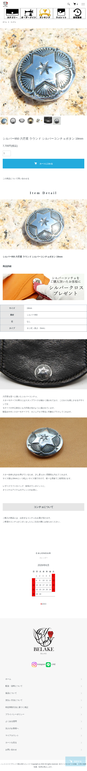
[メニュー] (83, 4)
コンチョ (13, 22)
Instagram (41, 664)
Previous (3, 72)
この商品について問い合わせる (16, 178)
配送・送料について (13, 686)
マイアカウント (12, 735)
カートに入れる (43, 163)
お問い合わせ (11, 750)
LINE (53, 664)
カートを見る (11, 742)
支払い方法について (13, 700)
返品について (11, 693)
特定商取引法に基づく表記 (16, 707)
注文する (75, 761)
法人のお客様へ (12, 728)
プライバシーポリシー (14, 714)
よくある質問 (11, 721)
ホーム (5, 22)
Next (84, 72)
